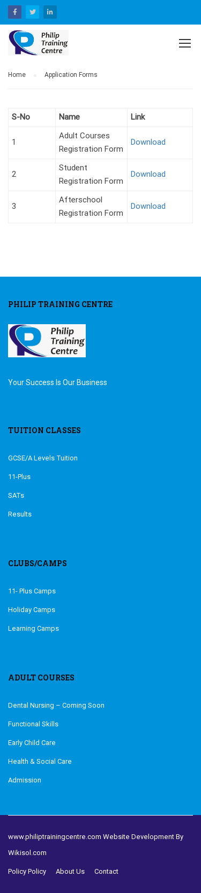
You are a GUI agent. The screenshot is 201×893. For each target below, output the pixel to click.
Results (20, 514)
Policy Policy (27, 871)
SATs (16, 495)
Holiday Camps (31, 610)
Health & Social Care (40, 761)
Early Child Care (32, 743)
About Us (70, 871)
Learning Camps (33, 628)
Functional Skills (33, 724)
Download (148, 142)
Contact (106, 871)
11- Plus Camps (32, 591)
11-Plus (19, 477)
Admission (24, 780)
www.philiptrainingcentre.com (54, 837)
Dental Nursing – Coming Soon (56, 705)
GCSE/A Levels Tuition (43, 458)
